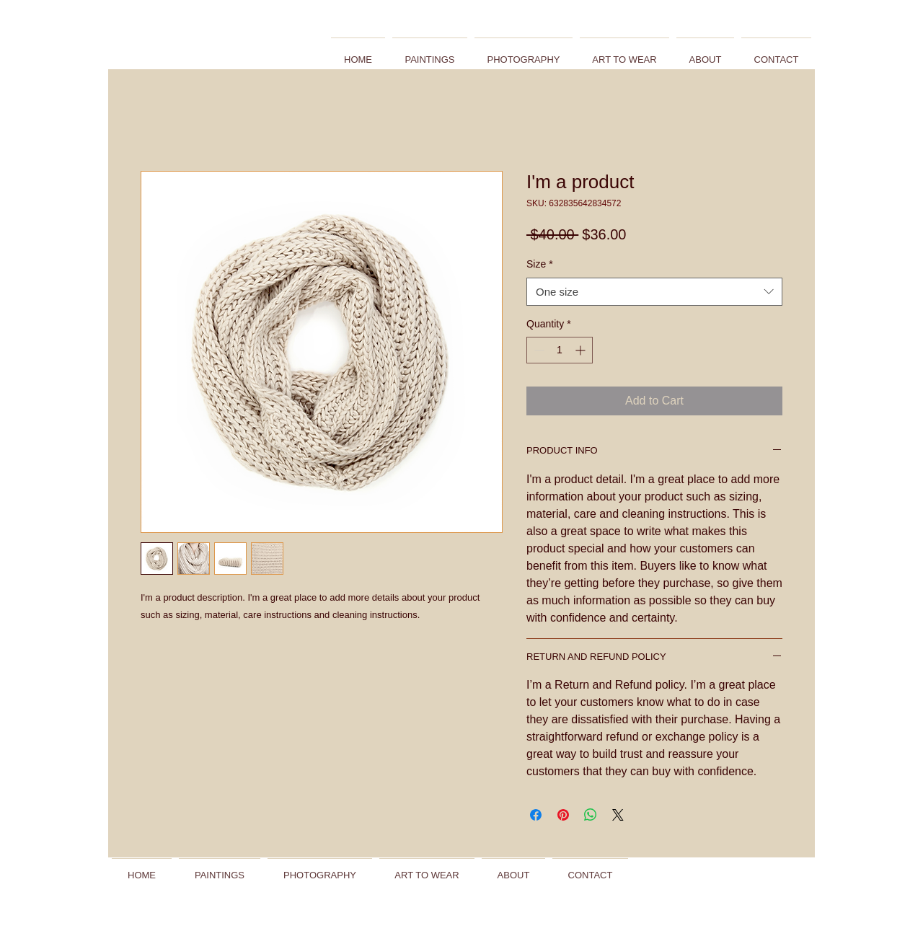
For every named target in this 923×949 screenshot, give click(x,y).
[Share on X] (618, 815)
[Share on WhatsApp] (590, 815)
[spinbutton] (560, 350)
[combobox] (654, 292)
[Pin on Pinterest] (563, 815)
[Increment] (582, 350)
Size (539, 264)
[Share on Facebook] (535, 815)
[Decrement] (538, 350)
